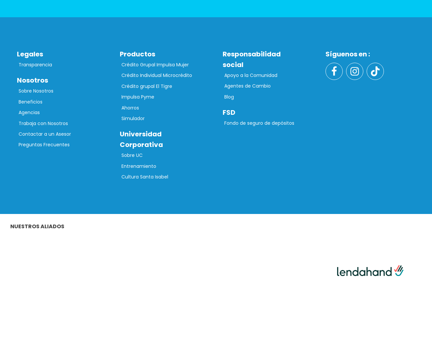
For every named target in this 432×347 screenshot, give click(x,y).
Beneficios (30, 102)
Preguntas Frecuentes (44, 144)
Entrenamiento (138, 166)
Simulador (133, 118)
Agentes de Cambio (247, 86)
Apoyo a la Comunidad (250, 75)
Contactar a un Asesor (45, 134)
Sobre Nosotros (36, 91)
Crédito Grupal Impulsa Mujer (155, 64)
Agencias (29, 112)
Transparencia (35, 64)
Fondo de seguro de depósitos (259, 123)
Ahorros (130, 107)
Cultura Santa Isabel (144, 177)
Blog (229, 97)
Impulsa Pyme (137, 97)
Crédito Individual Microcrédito (156, 75)
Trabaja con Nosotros (43, 123)
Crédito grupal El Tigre (146, 86)
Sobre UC (132, 155)
